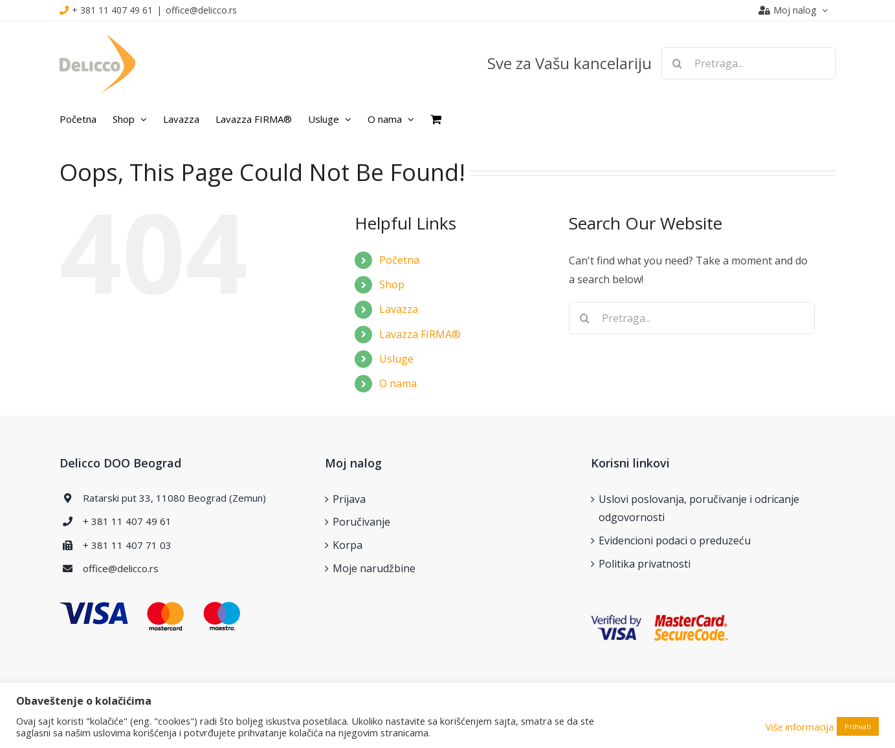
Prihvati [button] (858, 726)
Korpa (347, 545)
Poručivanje (361, 522)
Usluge (396, 359)
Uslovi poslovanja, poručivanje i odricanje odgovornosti (699, 508)
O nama (398, 383)
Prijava (349, 499)
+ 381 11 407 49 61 (112, 10)
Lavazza (398, 309)
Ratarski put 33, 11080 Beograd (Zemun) (174, 497)
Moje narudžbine (374, 568)
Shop (391, 284)
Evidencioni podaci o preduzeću (675, 540)
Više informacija (800, 726)
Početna (399, 260)
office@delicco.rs (201, 10)
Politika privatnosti (645, 564)
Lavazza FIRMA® (420, 334)
